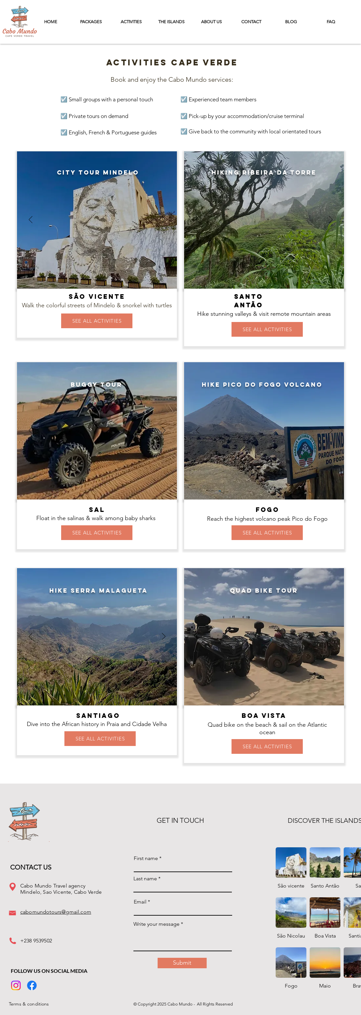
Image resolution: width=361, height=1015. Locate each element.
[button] (171, 22)
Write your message (156, 924)
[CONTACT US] (33, 867)
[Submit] (182, 963)
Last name (145, 878)
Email (140, 902)
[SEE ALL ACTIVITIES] (96, 320)
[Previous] (30, 220)
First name (146, 858)
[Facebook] (32, 985)
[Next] (163, 220)
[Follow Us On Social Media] (49, 971)
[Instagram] (15, 985)
